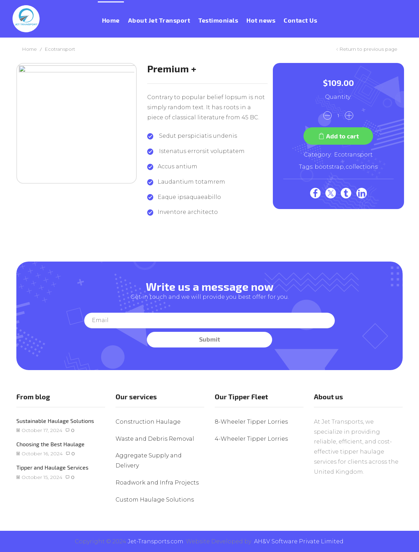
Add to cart (342, 136)
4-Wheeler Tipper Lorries (251, 438)
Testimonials (218, 20)
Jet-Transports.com (155, 541)
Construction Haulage (148, 421)
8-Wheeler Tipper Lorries (251, 421)
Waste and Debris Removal (155, 438)
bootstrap (329, 166)
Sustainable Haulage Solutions (55, 420)
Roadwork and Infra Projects (157, 482)
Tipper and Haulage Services (52, 467)
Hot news (260, 20)
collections (362, 166)
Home (111, 20)
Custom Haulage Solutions (155, 499)
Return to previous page (368, 49)
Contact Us (300, 20)
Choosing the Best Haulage (50, 444)
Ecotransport (60, 49)
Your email (209, 320)
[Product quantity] (338, 115)
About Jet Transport (159, 20)
